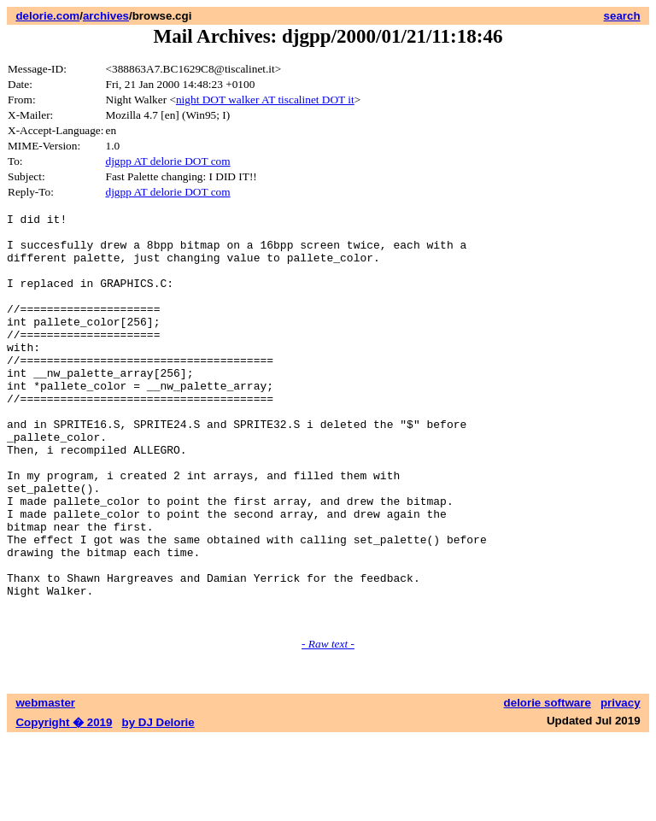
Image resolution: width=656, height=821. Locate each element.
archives (106, 15)
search (622, 15)
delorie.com (47, 15)
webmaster (45, 784)
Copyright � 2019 (63, 804)
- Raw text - (328, 725)
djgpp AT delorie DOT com (168, 161)
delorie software (547, 784)
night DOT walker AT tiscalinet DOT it (265, 99)
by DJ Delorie (158, 804)
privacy (620, 784)
